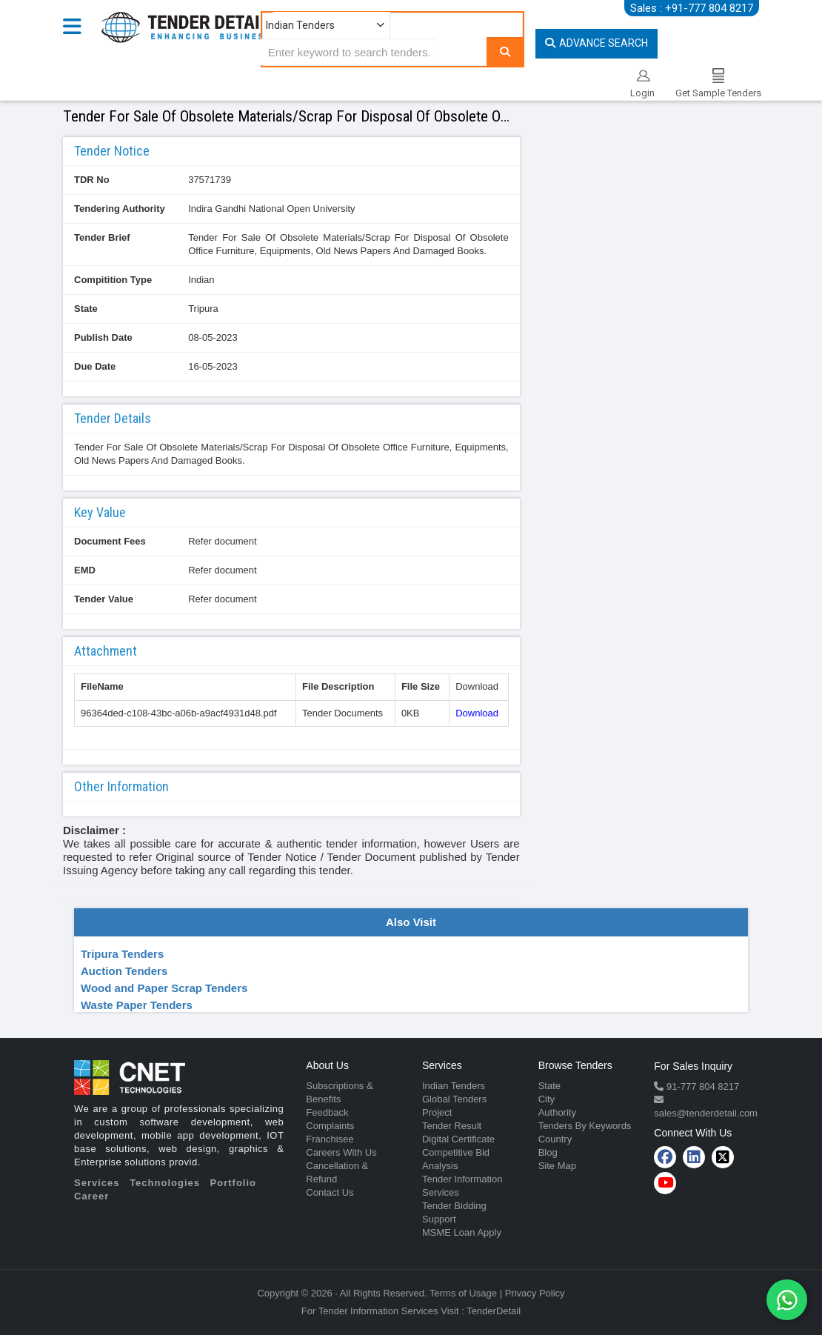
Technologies (165, 1182)
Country (555, 1139)
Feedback (327, 1112)
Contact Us (329, 1192)
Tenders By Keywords (585, 1125)
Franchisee (329, 1139)
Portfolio (233, 1182)
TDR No (92, 179)
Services (97, 1182)
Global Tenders (454, 1099)
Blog (548, 1152)
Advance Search (596, 43)
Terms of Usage (463, 1293)
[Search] (505, 51)
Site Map (557, 1165)
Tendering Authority (119, 208)
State (86, 308)
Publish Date (103, 337)
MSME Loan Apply (461, 1232)
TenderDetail (494, 1310)
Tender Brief (102, 237)
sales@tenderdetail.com (706, 1113)
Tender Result (451, 1125)
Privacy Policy (535, 1293)
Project (437, 1112)
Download (476, 713)
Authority (557, 1112)
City (546, 1099)
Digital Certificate (458, 1139)
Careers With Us (341, 1152)
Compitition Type (113, 279)
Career (91, 1196)
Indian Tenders (453, 1085)
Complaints (330, 1125)
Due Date (95, 366)
